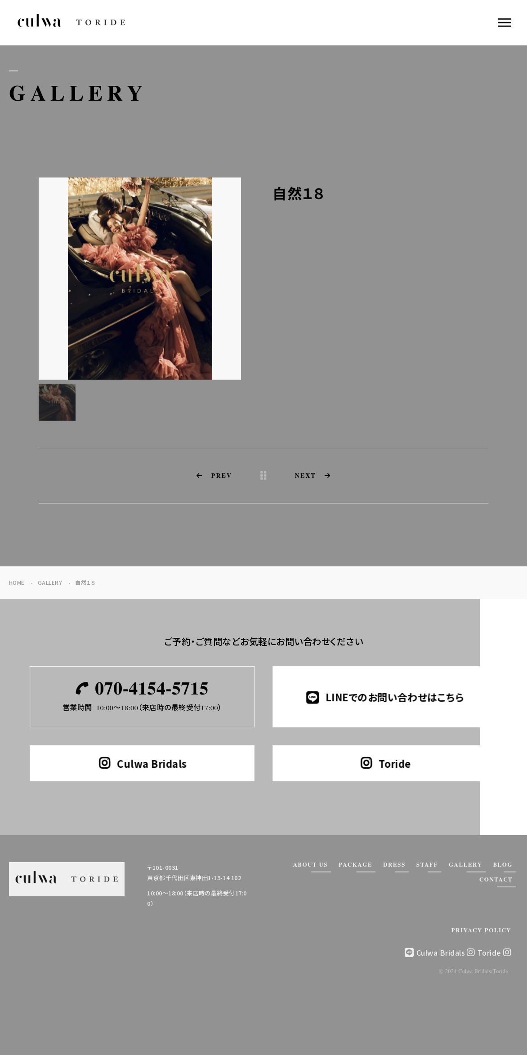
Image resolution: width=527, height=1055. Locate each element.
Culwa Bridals (445, 952)
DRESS (394, 865)
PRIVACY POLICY (481, 931)
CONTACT (496, 880)
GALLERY (465, 865)
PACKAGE (355, 865)
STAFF (427, 865)
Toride (494, 952)
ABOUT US (310, 865)
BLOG (503, 865)
